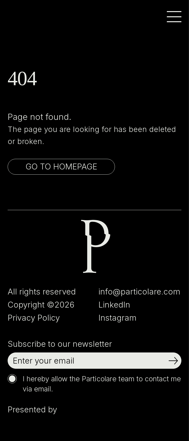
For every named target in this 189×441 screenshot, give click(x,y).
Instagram (117, 318)
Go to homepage (61, 166)
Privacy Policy (34, 318)
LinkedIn (114, 305)
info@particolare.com (139, 291)
